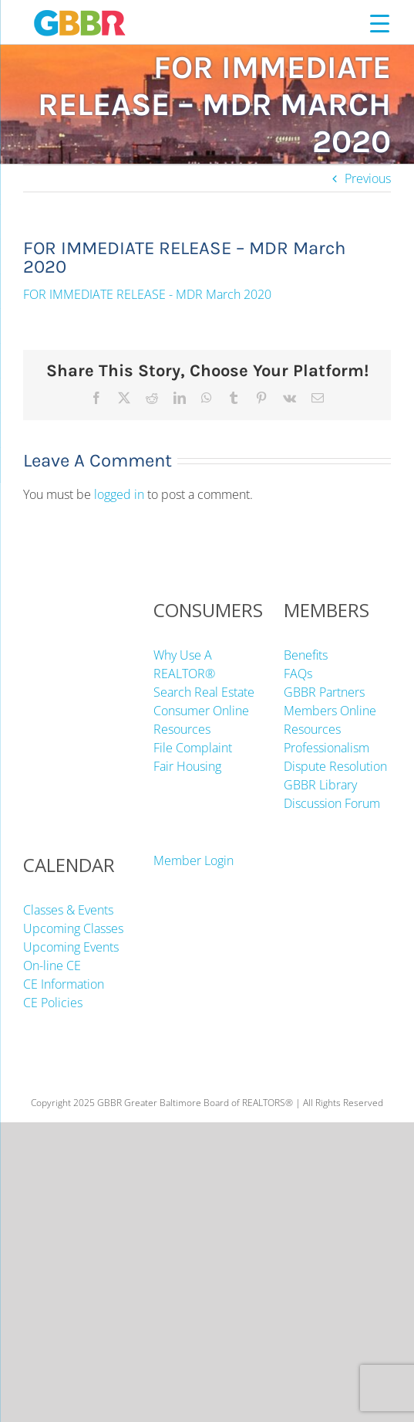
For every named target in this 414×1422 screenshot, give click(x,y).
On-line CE (52, 965)
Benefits (306, 655)
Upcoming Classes (73, 928)
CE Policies (52, 1002)
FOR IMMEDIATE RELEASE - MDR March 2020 (147, 294)
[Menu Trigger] (379, 22)
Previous (368, 178)
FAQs (298, 673)
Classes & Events (68, 909)
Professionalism (326, 747)
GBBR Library (320, 784)
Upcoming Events (71, 946)
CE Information (63, 984)
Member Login (193, 860)
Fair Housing (187, 766)
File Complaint (192, 747)
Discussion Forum (332, 803)
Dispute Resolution (335, 766)
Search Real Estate (203, 692)
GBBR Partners (324, 692)
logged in (119, 494)
